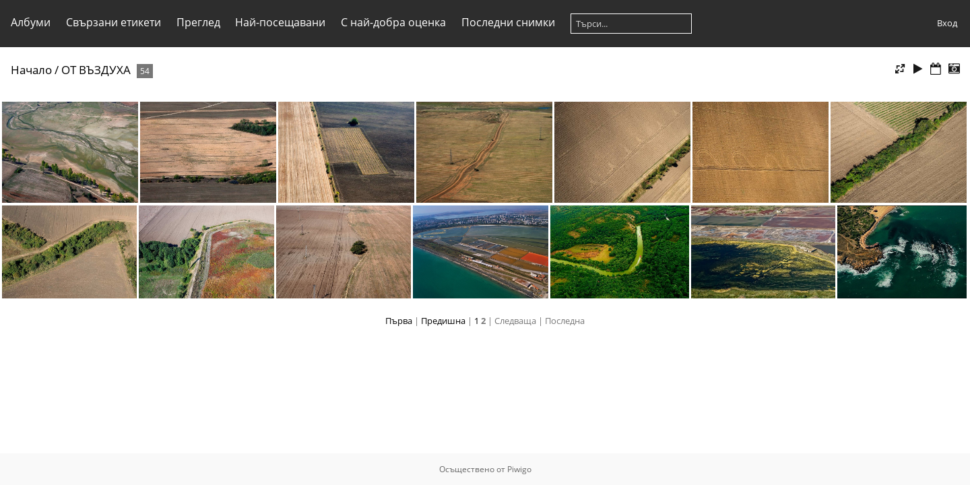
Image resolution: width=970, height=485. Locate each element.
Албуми (31, 22)
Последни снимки (508, 22)
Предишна (443, 321)
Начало (31, 69)
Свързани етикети (113, 22)
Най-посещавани (280, 22)
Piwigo (519, 469)
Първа (398, 321)
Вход (947, 23)
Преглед (198, 22)
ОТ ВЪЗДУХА (96, 69)
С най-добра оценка (393, 22)
